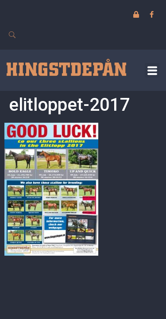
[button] (152, 70)
